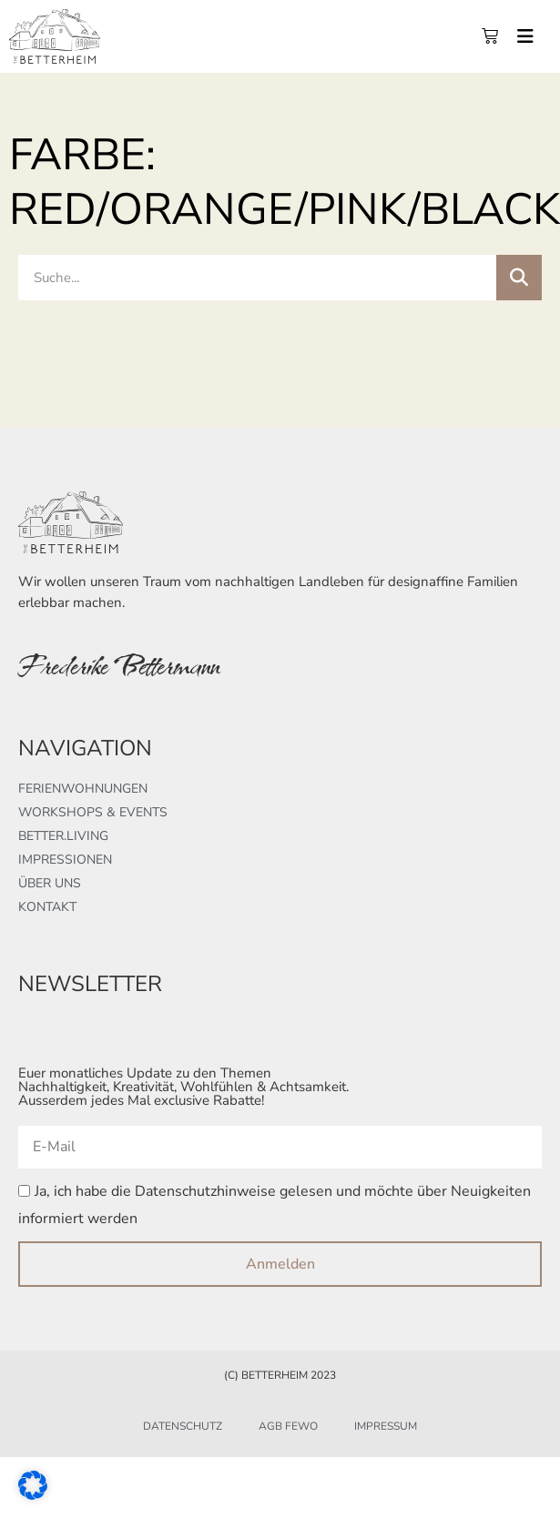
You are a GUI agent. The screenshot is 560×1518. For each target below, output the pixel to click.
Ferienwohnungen (83, 788)
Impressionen (65, 859)
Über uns (49, 883)
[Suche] (519, 277)
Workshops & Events (93, 812)
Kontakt (47, 907)
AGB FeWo (288, 1426)
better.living (63, 836)
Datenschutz (182, 1426)
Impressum (385, 1426)
